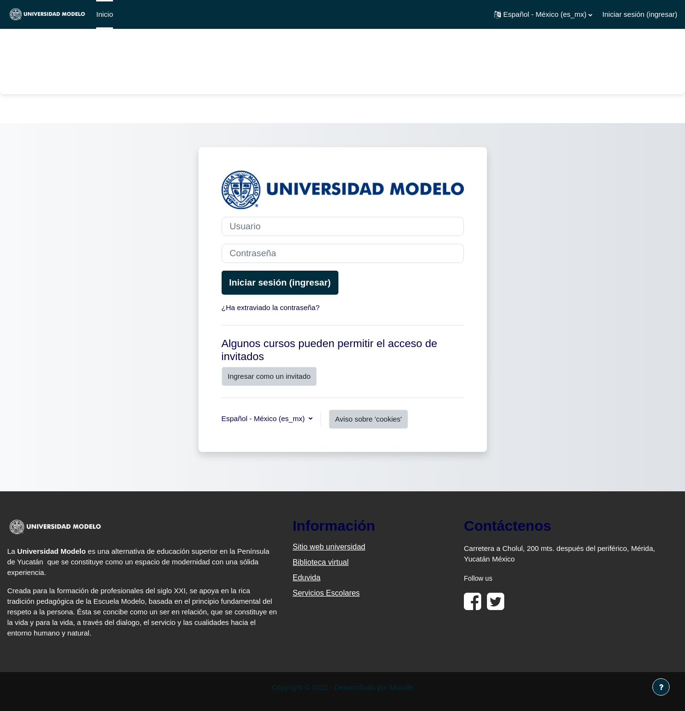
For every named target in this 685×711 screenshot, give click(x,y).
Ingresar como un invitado (269, 376)
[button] (543, 14)
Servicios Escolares (326, 593)
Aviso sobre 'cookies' (368, 419)
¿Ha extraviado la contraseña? (271, 307)
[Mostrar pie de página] (661, 687)
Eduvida (307, 578)
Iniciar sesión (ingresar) (639, 14)
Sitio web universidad (329, 547)
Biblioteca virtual (321, 562)
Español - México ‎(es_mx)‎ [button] (264, 418)
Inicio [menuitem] (104, 14)
